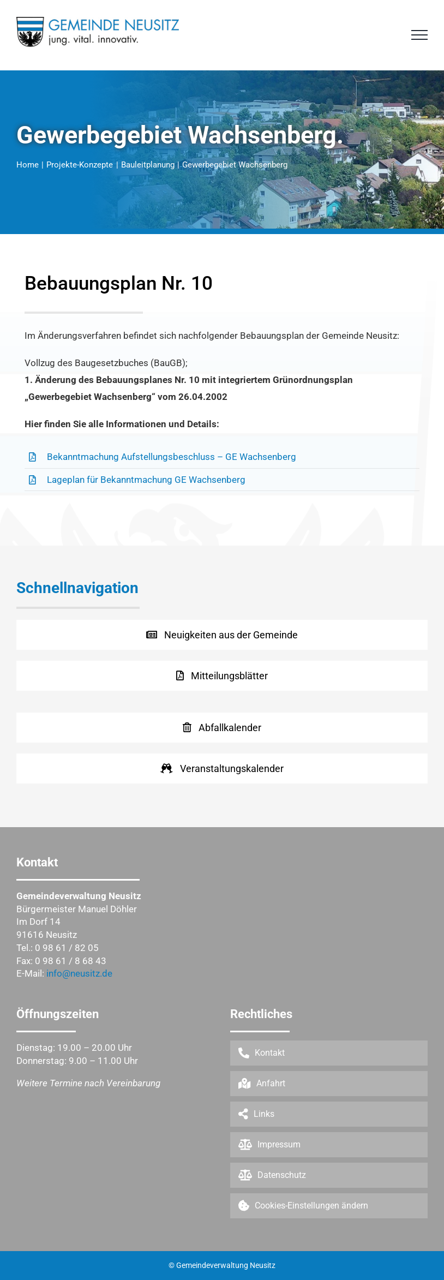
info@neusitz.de (79, 973)
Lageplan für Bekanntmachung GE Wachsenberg (146, 479)
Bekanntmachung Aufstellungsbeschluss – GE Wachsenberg (171, 456)
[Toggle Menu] (419, 35)
